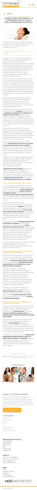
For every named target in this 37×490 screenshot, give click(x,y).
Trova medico (12, 410)
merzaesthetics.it (11, 462)
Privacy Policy (7, 448)
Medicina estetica (25, 356)
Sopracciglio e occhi (8, 428)
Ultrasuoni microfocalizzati (23, 16)
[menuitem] (29, 4)
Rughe (33, 356)
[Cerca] (29, 4)
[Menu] (32, 4)
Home (4, 469)
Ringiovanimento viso (8, 427)
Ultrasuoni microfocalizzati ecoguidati (18, 357)
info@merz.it (10, 461)
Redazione (23, 353)
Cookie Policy (7, 450)
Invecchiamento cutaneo (15, 356)
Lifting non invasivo (8, 471)
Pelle (16, 16)
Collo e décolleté (7, 420)
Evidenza (5, 421)
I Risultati (5, 473)
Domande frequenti (9, 476)
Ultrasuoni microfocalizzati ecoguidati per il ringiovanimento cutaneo (19, 55)
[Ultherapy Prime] (15, 4)
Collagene (9, 16)
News (13, 16)
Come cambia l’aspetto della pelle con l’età (13, 50)
